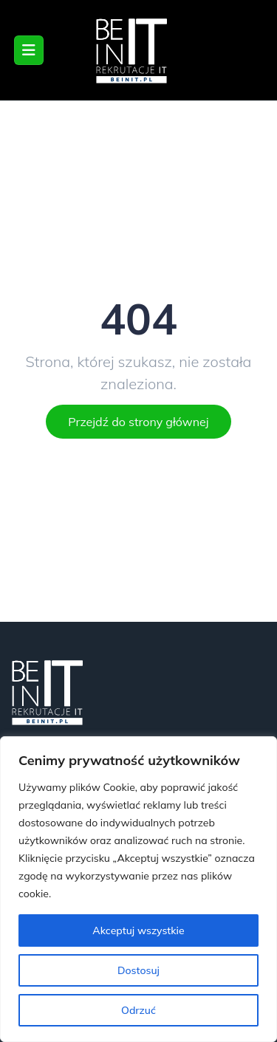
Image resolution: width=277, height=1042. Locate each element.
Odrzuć (138, 1010)
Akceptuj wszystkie (138, 930)
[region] (138, 889)
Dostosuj (138, 970)
